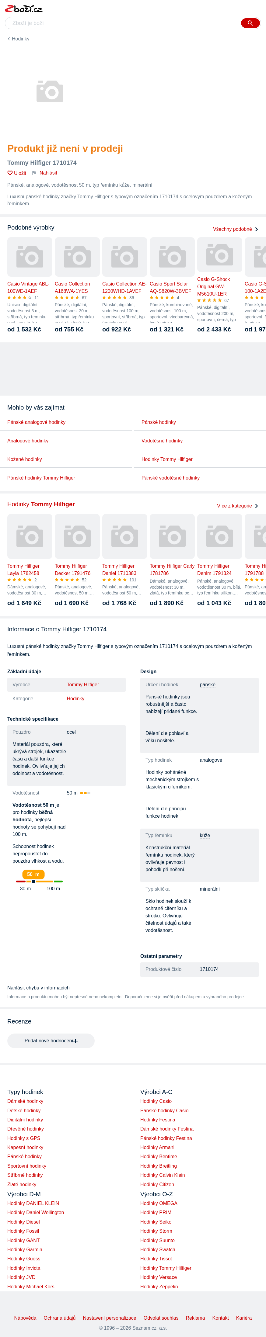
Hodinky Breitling (158, 1166)
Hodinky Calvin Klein (162, 1175)
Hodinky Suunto (157, 1240)
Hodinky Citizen (157, 1184)
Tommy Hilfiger (83, 684)
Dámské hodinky (25, 1101)
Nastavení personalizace (109, 1318)
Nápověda (25, 1318)
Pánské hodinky (159, 422)
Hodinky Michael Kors (30, 1286)
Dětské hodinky (23, 1110)
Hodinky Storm (156, 1231)
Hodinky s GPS (23, 1138)
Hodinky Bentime (158, 1156)
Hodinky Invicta (23, 1268)
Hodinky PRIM (155, 1212)
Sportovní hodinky (26, 1166)
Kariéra (244, 1318)
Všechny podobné (236, 229)
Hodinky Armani (157, 1147)
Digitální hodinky (25, 1119)
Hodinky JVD (21, 1277)
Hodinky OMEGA (158, 1203)
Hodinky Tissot (156, 1258)
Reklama (195, 1318)
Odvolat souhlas (161, 1318)
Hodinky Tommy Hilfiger (167, 459)
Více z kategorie (238, 505)
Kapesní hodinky (25, 1147)
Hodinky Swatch (157, 1249)
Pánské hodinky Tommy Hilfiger (41, 477)
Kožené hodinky (24, 459)
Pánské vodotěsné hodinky (171, 477)
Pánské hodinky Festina (166, 1138)
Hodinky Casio (156, 1101)
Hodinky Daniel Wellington (35, 1212)
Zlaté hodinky (21, 1184)
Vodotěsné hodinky (162, 440)
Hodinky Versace (158, 1277)
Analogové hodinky (27, 440)
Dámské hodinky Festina (167, 1128)
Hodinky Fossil (23, 1231)
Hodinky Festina (157, 1119)
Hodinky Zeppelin (159, 1286)
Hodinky (21, 38)
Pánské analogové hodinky (36, 422)
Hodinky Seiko (155, 1221)
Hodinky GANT (23, 1240)
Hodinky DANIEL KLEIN (33, 1203)
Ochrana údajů (60, 1318)
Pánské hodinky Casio (164, 1110)
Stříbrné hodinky (25, 1175)
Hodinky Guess (23, 1258)
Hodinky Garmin (24, 1249)
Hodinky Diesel (23, 1221)
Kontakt (220, 1318)
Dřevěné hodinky (25, 1128)
